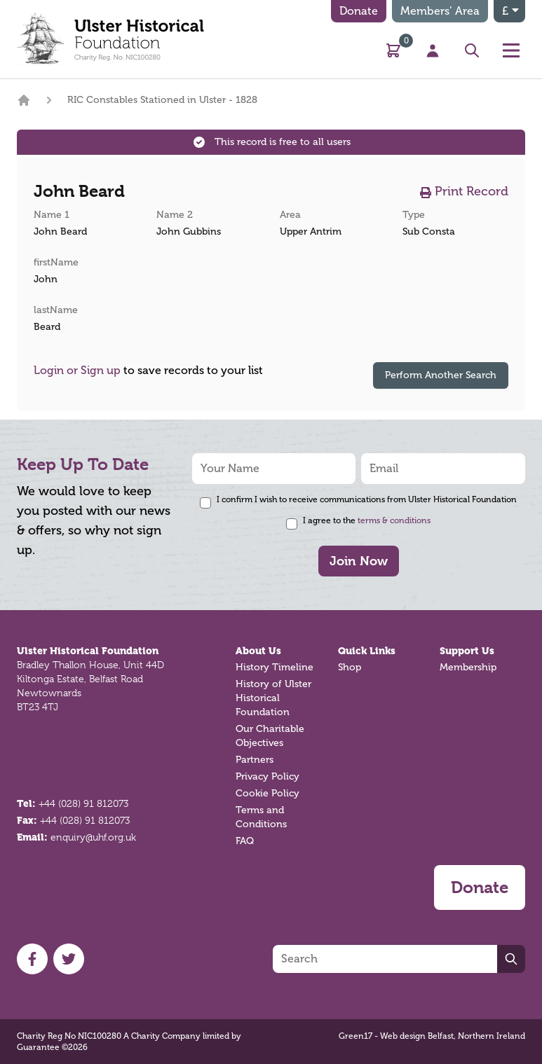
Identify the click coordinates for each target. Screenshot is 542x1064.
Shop (349, 667)
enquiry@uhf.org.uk (93, 837)
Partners (254, 759)
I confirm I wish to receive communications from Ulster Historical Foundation (367, 499)
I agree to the (367, 520)
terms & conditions (394, 520)
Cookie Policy (267, 793)
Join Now (359, 560)
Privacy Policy (267, 776)
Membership (468, 667)
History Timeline (274, 667)
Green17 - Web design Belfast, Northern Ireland (432, 1036)
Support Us (467, 650)
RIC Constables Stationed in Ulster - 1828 (162, 100)
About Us (258, 650)
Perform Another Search (440, 375)
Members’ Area (440, 11)
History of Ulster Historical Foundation (273, 698)
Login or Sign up (77, 370)
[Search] (385, 959)
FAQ (245, 841)
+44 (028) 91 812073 (83, 803)
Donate (358, 11)
